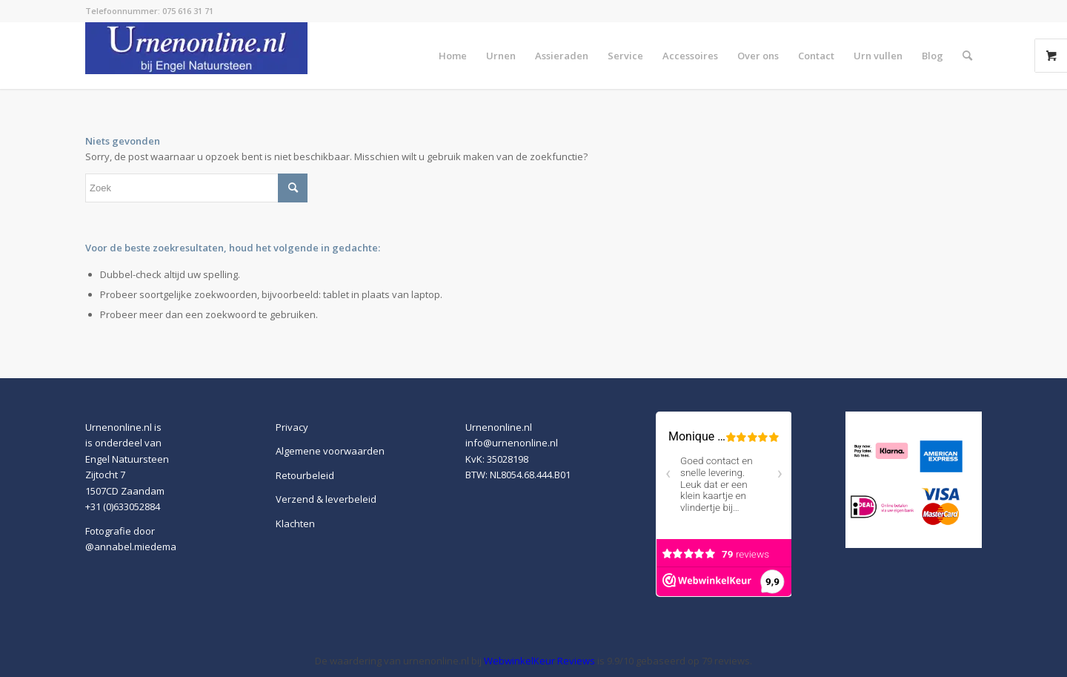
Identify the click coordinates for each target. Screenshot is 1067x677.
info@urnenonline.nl (511, 442)
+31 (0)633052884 (122, 506)
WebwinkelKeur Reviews (539, 660)
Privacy (292, 427)
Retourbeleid (305, 475)
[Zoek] (967, 55)
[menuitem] (452, 55)
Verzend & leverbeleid (326, 499)
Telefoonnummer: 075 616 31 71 (149, 10)
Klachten (295, 523)
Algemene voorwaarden (330, 451)
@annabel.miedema (130, 546)
